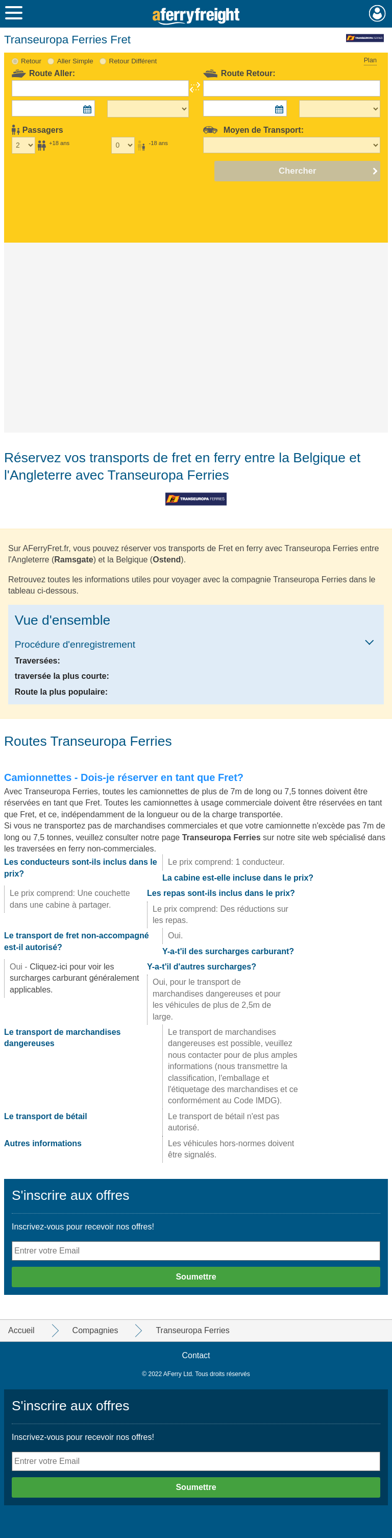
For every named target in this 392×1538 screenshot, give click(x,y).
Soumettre (196, 1276)
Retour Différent (133, 61)
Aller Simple (75, 61)
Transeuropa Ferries (221, 837)
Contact (196, 1355)
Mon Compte (377, 13)
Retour (31, 61)
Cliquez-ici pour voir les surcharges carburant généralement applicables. (74, 978)
